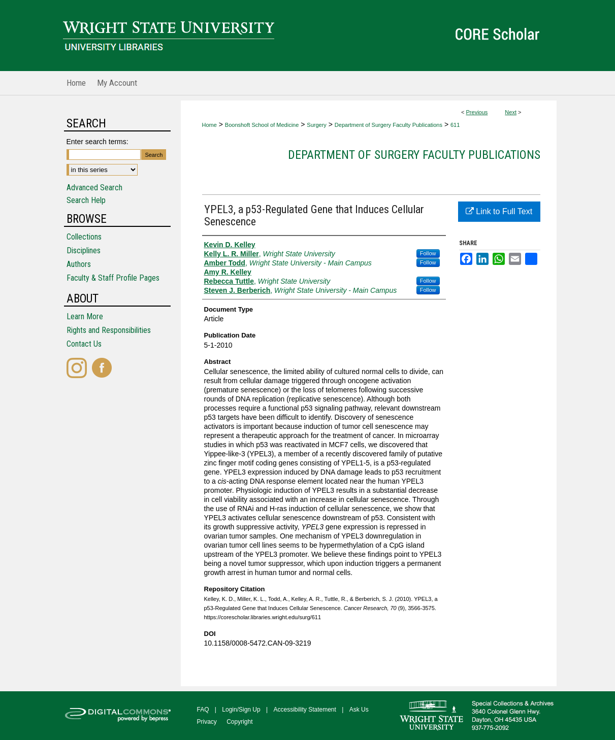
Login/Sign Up (241, 709)
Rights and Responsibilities (109, 330)
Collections (84, 237)
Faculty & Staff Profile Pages (113, 278)
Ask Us (359, 709)
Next (510, 112)
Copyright (239, 721)
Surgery (317, 125)
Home (209, 125)
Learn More (85, 316)
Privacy (207, 721)
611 (455, 125)
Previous (477, 112)
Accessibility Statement (305, 709)
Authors (79, 264)
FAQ (203, 709)
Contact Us (84, 344)
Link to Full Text (499, 211)
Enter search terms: (97, 142)
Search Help (86, 200)
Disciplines (84, 250)
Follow (428, 253)
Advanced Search (94, 187)
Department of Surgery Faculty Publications (388, 125)
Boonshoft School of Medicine (262, 125)
